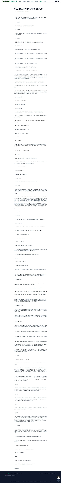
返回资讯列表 (16, 468)
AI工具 (45, 1)
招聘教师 (33, 18)
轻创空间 (36, 1)
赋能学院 (24, 1)
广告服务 (15, 473)
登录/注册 (57, 1)
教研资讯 (41, 1)
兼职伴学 (28, 1)
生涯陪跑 (32, 1)
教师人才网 (7, 473)
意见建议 (22, 473)
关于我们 (11, 473)
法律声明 (18, 473)
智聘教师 (20, 1)
